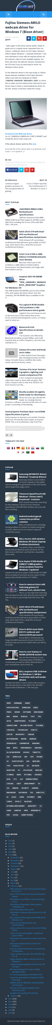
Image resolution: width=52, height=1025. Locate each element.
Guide (21, 797)
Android (33, 739)
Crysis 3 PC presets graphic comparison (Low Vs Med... (26, 934)
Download (9, 162)
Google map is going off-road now (24, 993)
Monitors (11, 770)
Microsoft (20, 734)
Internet (31, 797)
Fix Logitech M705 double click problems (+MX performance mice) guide (32, 307)
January (14, 996)
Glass (14, 797)
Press (9, 712)
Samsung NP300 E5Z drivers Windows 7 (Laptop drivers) (33, 475)
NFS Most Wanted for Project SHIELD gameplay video (25, 970)
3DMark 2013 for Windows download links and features (27, 983)
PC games (32, 721)
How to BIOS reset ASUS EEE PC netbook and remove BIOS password (31, 632)
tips (8, 766)
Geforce (38, 775)
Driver (17, 162)
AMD (8, 716)
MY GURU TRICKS (10, 165)
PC (19, 770)
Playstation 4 (17, 761)
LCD (21, 779)
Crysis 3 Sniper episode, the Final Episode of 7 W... (27, 955)
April (13, 880)
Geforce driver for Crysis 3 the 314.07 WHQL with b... (28, 929)
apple (15, 748)
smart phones (27, 815)
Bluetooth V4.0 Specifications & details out (31, 330)
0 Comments (14, 37)
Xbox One (36, 761)
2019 (10, 840)
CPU (39, 716)
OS (28, 766)
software (27, 712)
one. (35, 144)
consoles (11, 730)
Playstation (18, 766)
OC (8, 761)
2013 (10, 854)
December (15, 857)
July (12, 872)
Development (29, 784)
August (14, 869)
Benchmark (38, 712)
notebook (23, 793)
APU (25, 757)
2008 (10, 1010)
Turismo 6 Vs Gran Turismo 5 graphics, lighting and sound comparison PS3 (32, 372)
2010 (10, 1004)
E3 (7, 797)
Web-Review (11, 793)
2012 (10, 998)
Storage (10, 775)
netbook (35, 766)
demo (19, 775)
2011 (10, 1001)
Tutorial (39, 725)
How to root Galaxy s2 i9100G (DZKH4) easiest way (33, 653)
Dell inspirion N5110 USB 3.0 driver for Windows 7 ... (25, 944)
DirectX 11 (40, 793)
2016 (10, 846)
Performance (26, 748)
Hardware (18, 703)
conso (9, 801)
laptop (32, 162)
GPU (31, 757)
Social (15, 815)
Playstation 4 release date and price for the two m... (28, 913)
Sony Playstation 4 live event (22, 909)
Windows (36, 743)
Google (26, 752)
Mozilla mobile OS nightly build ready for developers (32, 393)
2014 (10, 852)
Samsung (38, 748)
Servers (35, 788)
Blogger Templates (37, 1021)
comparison (24, 743)
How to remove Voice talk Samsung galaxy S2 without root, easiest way (32, 587)
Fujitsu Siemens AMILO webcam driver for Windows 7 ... (27, 960)
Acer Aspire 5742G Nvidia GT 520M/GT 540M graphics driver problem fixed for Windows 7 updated (33, 565)
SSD (27, 761)
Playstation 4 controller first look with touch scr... (28, 939)
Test (33, 716)
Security (25, 788)
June (13, 874)
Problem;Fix (22, 165)
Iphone (39, 757)
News (9, 703)
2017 (10, 843)
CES (8, 757)
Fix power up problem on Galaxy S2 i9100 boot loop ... (27, 978)
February (14, 886)
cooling (10, 784)
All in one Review (13, 752)
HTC (15, 779)
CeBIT (19, 784)
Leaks (9, 810)
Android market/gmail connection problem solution (30, 519)
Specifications (13, 708)
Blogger (27, 801)
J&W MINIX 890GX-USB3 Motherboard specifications (31, 212)
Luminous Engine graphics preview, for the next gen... (27, 965)
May (12, 877)
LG (41, 806)
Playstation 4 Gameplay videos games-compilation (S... (26, 905)
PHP (8, 815)
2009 (10, 1007)
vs (39, 784)
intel (9, 721)
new (8, 748)
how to (25, 162)
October (14, 863)
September (16, 866)
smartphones (20, 721)
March (13, 883)
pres (26, 810)
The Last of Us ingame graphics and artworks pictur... (24, 989)
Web (39, 797)
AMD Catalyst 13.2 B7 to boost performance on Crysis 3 (28, 890)
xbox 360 (38, 770)
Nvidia (15, 716)
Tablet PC (36, 752)
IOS (8, 788)
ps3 (31, 793)
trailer (31, 734)
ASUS (8, 779)
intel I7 (18, 801)
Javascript (32, 806)
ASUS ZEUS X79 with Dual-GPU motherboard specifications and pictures (32, 234)
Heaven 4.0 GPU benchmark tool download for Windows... (27, 949)
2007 (10, 1013)
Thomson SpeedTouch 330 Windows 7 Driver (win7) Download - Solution (32, 496)
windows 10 (35, 810)
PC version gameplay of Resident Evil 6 (26, 974)
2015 (10, 849)
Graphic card (12, 725)
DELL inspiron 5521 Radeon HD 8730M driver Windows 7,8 (28, 918)
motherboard (12, 739)
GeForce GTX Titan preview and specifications (23, 924)
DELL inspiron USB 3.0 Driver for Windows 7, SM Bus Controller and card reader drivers (33, 675)
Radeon (15, 788)
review (23, 739)
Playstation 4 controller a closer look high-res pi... (27, 900)
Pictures (27, 775)
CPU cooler (27, 770)
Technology (23, 730)
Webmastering (32, 779)
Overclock (17, 757)
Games (27, 703)
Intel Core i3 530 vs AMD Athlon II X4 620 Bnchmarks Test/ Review (32, 257)
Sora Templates (22, 1021)
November (15, 860)
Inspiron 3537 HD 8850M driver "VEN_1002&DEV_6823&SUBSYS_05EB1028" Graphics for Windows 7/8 (25, 282)
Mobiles (40, 162)
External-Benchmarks (16, 806)
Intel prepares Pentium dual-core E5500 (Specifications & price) (25, 413)
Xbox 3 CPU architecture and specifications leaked (27, 895)
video (35, 708)
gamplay (17, 810)
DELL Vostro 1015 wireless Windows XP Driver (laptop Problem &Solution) (32, 541)
